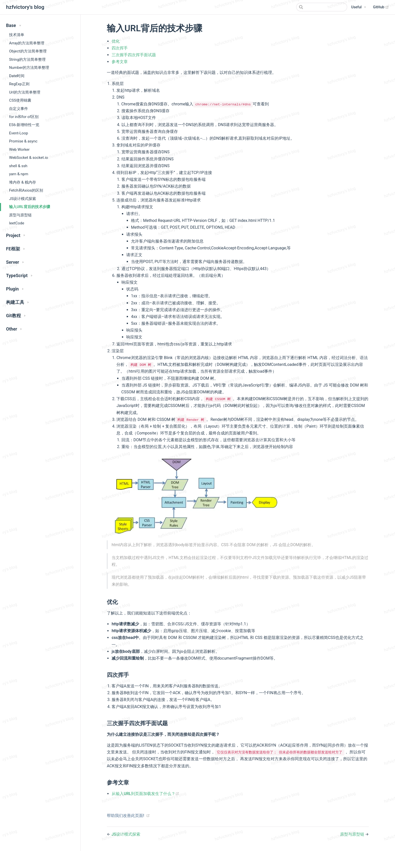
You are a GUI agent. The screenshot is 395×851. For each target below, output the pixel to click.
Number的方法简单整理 (29, 67)
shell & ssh (18, 166)
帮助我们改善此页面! (125, 815)
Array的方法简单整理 (26, 43)
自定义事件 (18, 108)
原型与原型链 (20, 215)
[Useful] (358, 7)
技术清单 (16, 35)
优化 (116, 41)
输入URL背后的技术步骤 (29, 206)
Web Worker (19, 149)
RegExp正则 (19, 84)
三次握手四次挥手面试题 (134, 54)
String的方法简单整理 (27, 59)
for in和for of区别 (24, 116)
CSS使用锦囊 (20, 100)
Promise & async (23, 141)
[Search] (321, 7)
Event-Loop (18, 133)
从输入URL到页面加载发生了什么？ (145, 793)
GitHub (381, 7)
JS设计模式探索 (22, 198)
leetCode (16, 223)
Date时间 (16, 76)
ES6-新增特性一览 (24, 125)
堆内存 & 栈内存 (22, 182)
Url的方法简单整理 (24, 92)
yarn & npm (18, 174)
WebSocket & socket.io (28, 157)
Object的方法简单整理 (28, 51)
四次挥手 (120, 48)
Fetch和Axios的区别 (26, 190)
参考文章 (120, 61)
